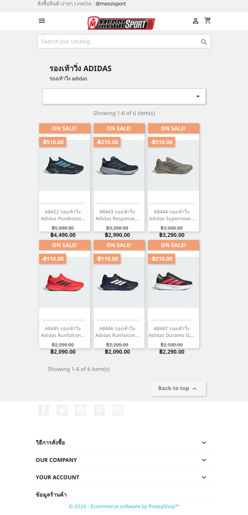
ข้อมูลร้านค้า (51, 494)
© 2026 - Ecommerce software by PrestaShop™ (124, 506)
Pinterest (99, 410)
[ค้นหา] (124, 41)
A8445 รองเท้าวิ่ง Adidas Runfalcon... (63, 331)
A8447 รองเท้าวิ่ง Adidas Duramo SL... (172, 331)
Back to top (178, 389)
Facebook (43, 410)
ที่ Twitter (61, 410)
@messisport (111, 3)
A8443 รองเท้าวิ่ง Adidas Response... (117, 215)
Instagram (118, 410)
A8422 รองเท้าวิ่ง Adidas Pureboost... (63, 215)
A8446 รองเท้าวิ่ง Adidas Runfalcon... (117, 331)
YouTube (80, 410)
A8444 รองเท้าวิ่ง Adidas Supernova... (172, 215)
